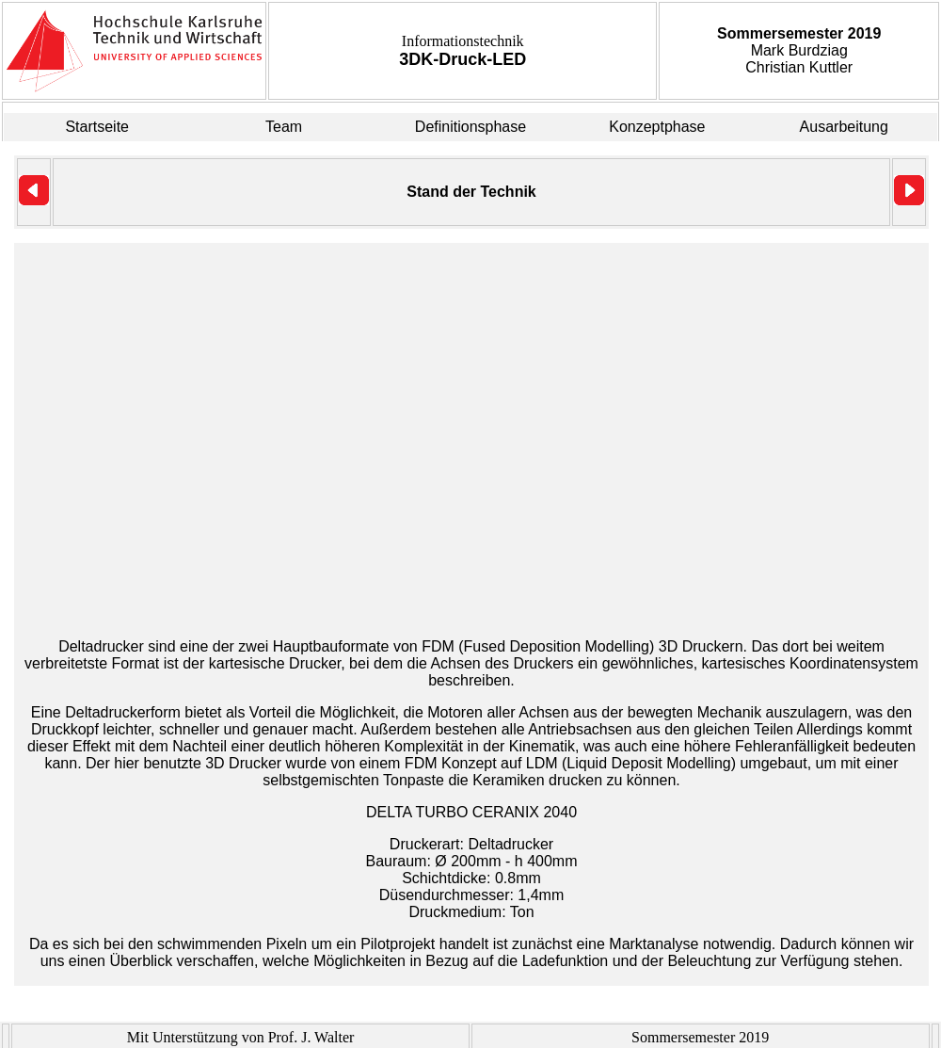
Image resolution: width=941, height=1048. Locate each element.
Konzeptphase (657, 127)
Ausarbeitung (844, 127)
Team (283, 127)
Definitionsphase (470, 127)
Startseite (97, 127)
